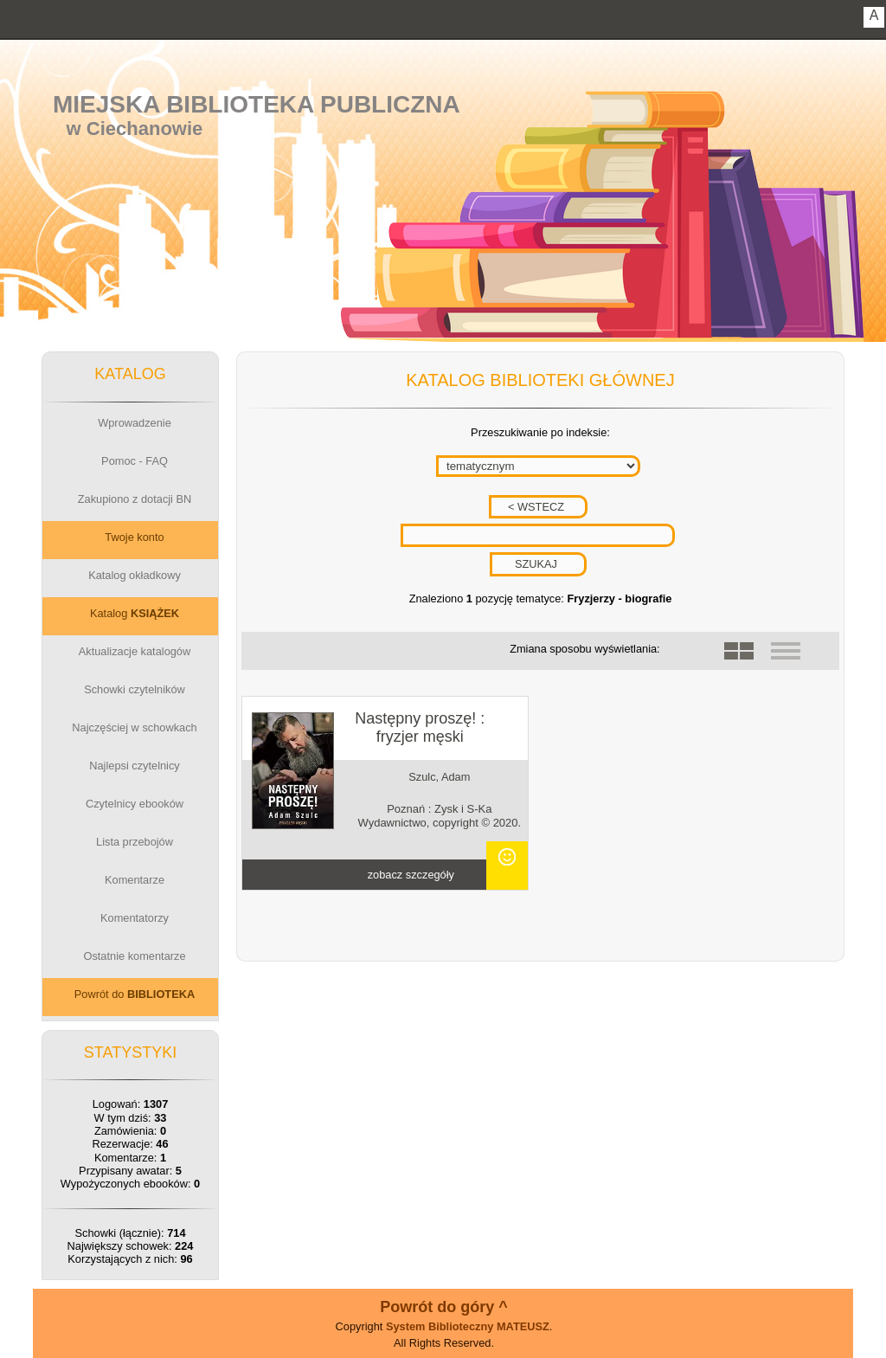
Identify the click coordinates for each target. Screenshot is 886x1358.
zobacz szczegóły (411, 874)
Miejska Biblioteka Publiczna (256, 104)
